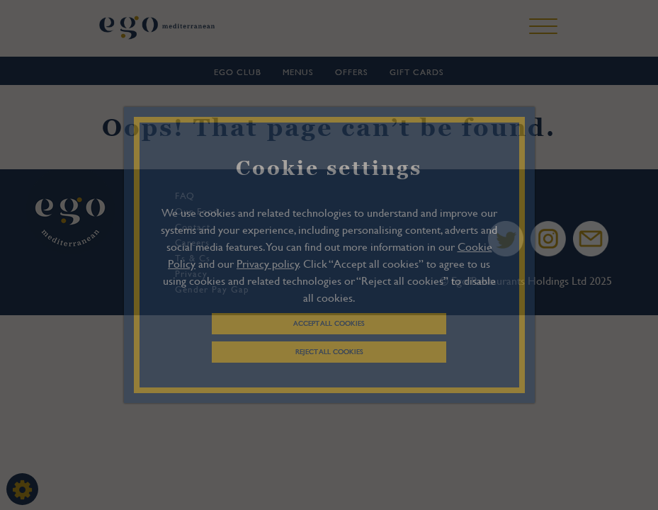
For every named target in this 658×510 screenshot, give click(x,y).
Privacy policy (268, 263)
